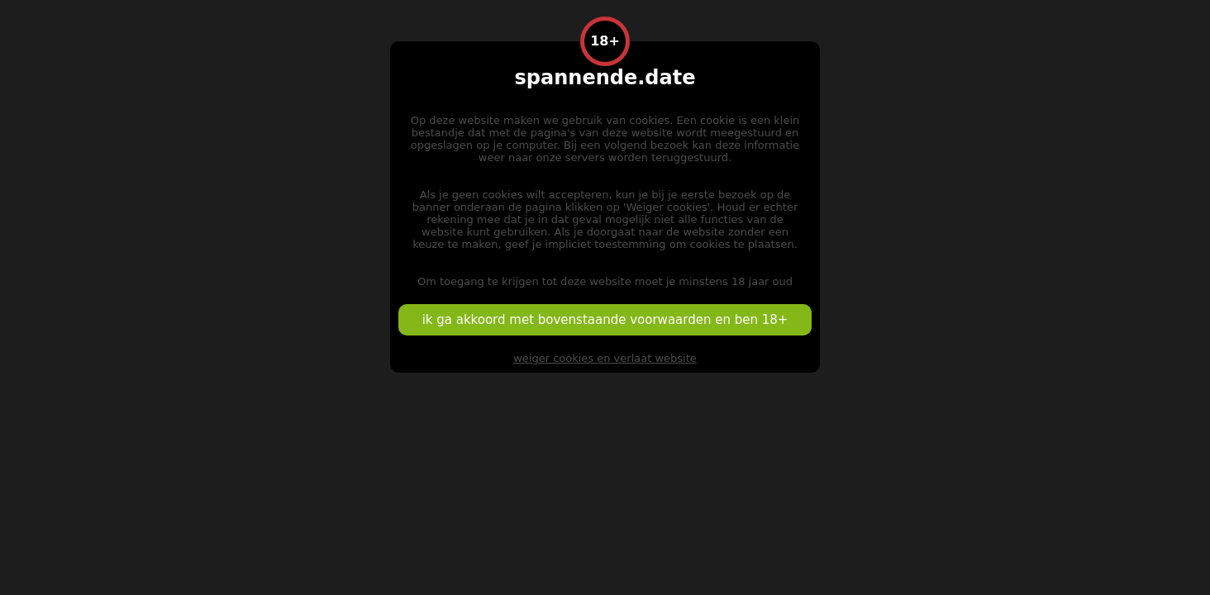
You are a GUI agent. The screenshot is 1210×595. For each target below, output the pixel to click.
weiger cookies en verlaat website (605, 358)
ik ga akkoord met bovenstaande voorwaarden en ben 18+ (605, 319)
